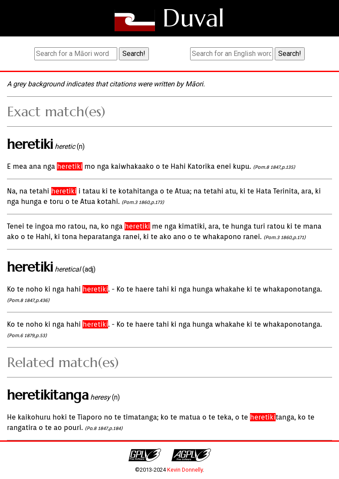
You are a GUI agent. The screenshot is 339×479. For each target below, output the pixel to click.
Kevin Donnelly (185, 469)
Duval (193, 18)
